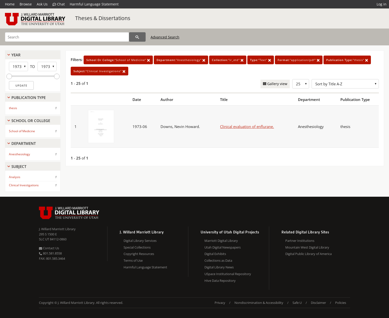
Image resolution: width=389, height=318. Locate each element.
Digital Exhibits (215, 254)
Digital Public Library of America (308, 254)
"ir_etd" (228, 60)
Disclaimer (318, 302)
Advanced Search (165, 37)
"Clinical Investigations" (99, 71)
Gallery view (276, 83)
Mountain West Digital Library (307, 247)
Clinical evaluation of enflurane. (247, 126)
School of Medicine (22, 131)
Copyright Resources (139, 254)
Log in (382, 4)
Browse (26, 4)
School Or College (30, 120)
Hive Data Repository (220, 280)
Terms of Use (133, 260)
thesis (13, 108)
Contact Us (49, 248)
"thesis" (347, 60)
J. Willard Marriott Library (57, 229)
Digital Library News (219, 267)
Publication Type (28, 97)
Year (16, 54)
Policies (340, 302)
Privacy (220, 302)
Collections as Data (218, 260)
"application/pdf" (299, 60)
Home (10, 4)
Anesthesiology (19, 154)
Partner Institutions (299, 240)
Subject (18, 166)
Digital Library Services (140, 240)
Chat (59, 4)
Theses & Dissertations (102, 18)
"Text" (260, 60)
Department (23, 143)
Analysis (14, 177)
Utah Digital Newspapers (222, 247)
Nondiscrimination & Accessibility (258, 302)
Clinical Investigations (24, 185)
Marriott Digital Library (221, 240)
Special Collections (137, 247)
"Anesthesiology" (181, 60)
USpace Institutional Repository (227, 274)
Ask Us (42, 4)
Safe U (297, 302)
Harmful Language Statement (94, 4)
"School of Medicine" (118, 60)
